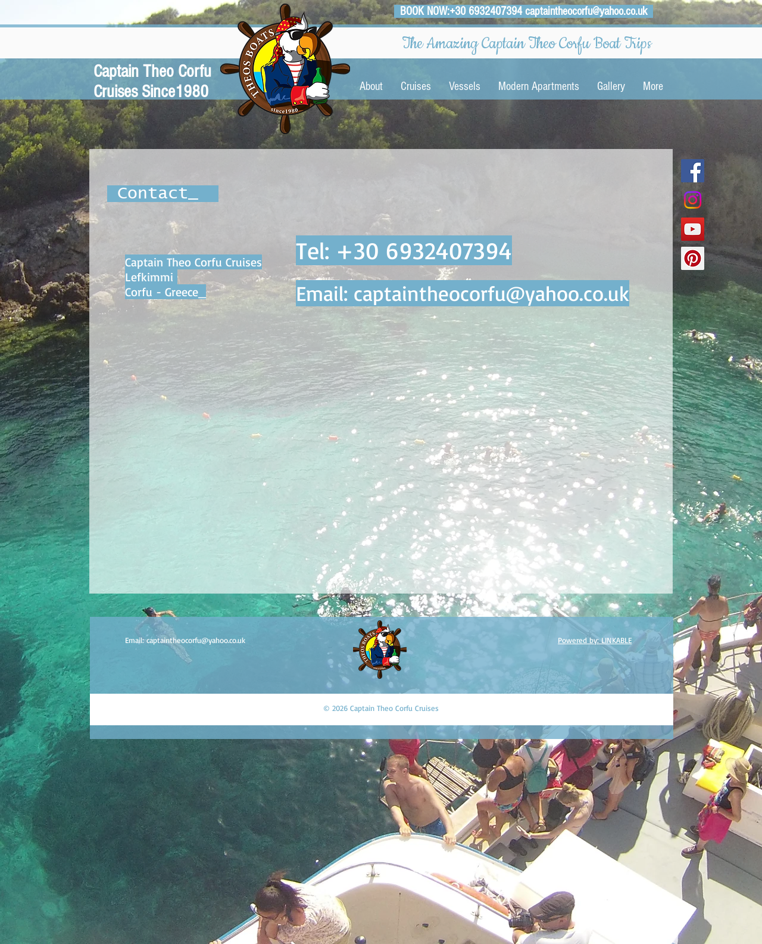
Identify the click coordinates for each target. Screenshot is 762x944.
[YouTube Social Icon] (692, 229)
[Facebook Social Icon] (692, 170)
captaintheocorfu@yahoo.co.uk (586, 11)
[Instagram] (692, 200)
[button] (416, 86)
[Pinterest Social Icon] (692, 258)
